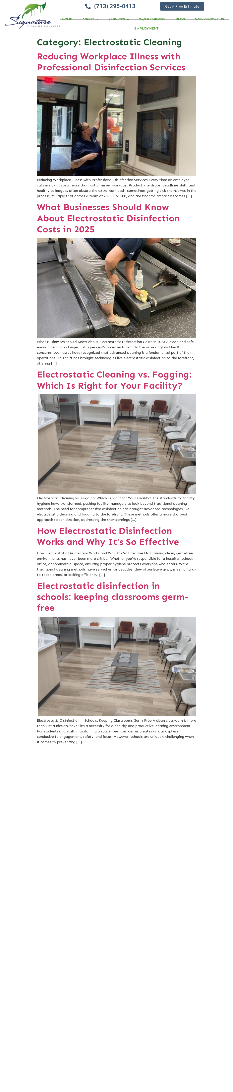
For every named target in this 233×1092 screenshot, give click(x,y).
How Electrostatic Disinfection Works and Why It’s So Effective (108, 536)
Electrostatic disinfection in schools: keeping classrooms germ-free (113, 596)
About (90, 19)
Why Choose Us (209, 19)
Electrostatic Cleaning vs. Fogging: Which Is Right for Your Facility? (114, 380)
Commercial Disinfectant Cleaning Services (112, 760)
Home (67, 19)
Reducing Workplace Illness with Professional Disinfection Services (111, 62)
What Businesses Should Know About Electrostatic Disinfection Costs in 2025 (108, 218)
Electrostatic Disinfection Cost (104, 1049)
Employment (146, 28)
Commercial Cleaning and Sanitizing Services (93, 913)
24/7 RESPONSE (152, 19)
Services (118, 19)
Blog (180, 19)
